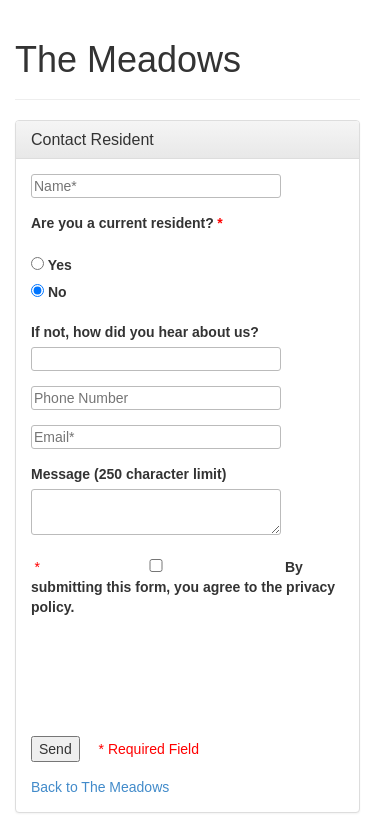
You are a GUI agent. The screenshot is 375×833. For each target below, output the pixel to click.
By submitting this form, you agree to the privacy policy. (183, 587)
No (49, 292)
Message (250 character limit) (128, 474)
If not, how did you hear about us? (145, 332)
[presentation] (183, 671)
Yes (51, 265)
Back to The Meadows (100, 787)
